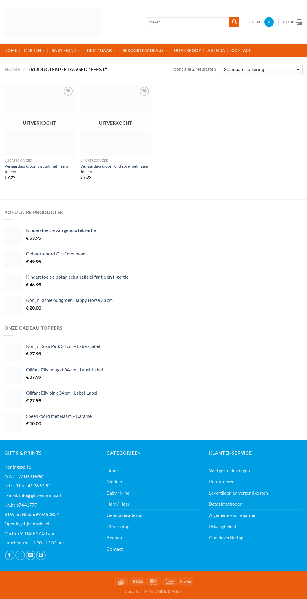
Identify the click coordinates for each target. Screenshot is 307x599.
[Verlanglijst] (269, 22)
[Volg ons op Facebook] (9, 555)
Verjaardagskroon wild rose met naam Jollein (114, 169)
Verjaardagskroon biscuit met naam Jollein (36, 169)
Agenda (216, 50)
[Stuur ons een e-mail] (30, 555)
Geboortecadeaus (145, 50)
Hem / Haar (101, 50)
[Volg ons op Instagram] (20, 555)
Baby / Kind (66, 50)
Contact (241, 50)
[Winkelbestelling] (262, 69)
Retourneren (222, 481)
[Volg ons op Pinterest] (41, 555)
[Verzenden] (234, 22)
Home (10, 50)
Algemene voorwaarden (233, 515)
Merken (34, 50)
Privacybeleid (222, 526)
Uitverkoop (187, 50)
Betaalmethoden (225, 504)
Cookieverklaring (226, 537)
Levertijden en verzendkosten (238, 492)
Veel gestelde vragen (229, 470)
